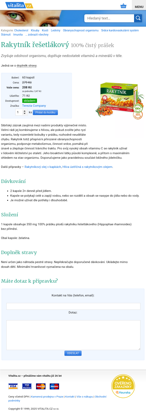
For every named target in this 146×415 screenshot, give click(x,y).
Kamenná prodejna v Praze (47, 396)
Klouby (35, 30)
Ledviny (56, 30)
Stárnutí (6, 34)
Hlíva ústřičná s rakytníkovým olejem (87, 167)
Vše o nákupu (85, 396)
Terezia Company (34, 105)
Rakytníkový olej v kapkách (42, 167)
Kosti (45, 30)
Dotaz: (73, 312)
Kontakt (70, 396)
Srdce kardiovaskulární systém (120, 30)
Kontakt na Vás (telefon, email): (73, 295)
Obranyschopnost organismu (81, 30)
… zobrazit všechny (36, 34)
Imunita (18, 34)
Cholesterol (21, 30)
